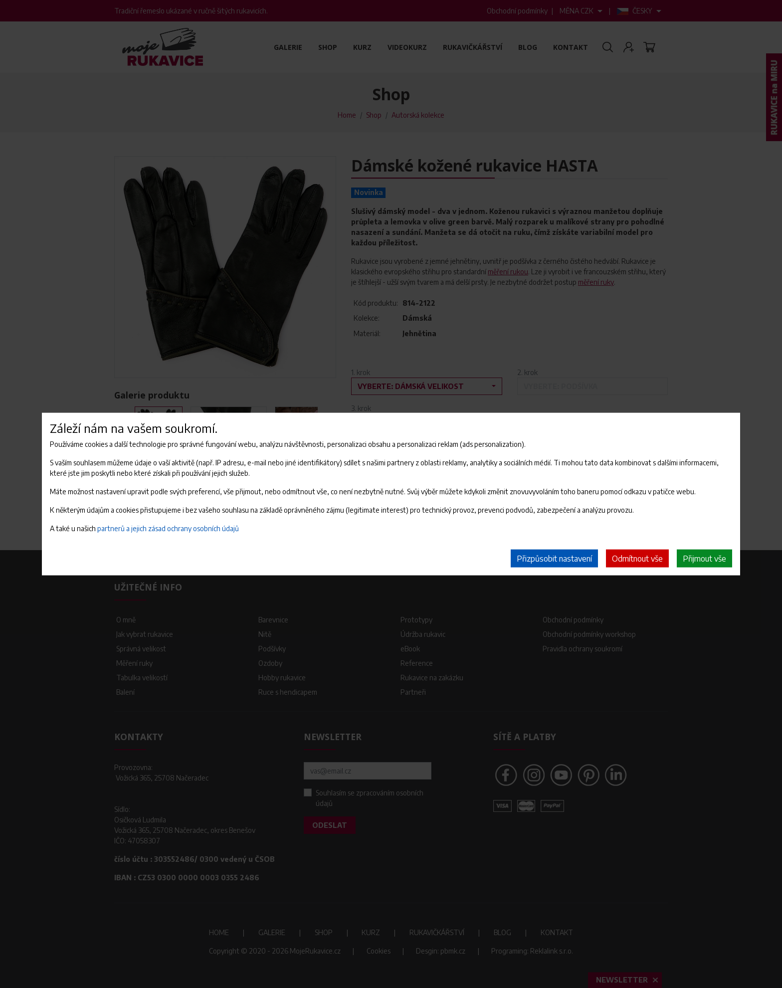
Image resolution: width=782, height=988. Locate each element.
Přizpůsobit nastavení (554, 559)
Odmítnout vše (637, 559)
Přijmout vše (704, 559)
